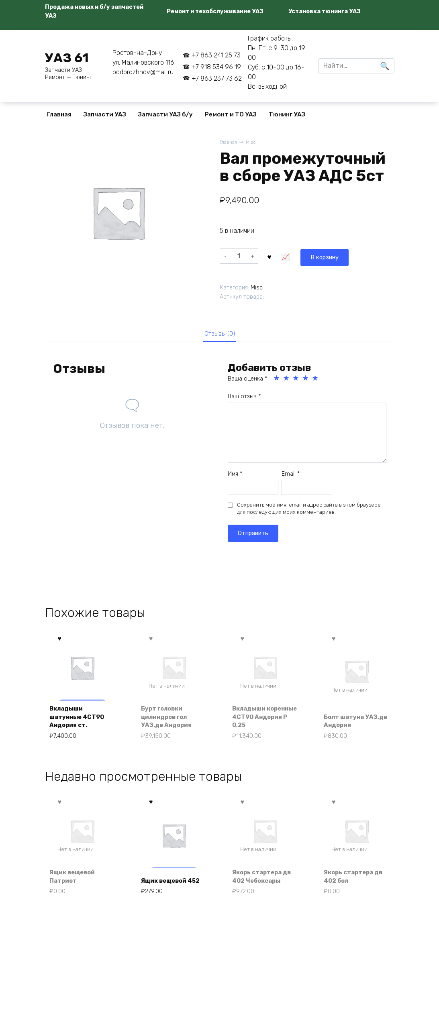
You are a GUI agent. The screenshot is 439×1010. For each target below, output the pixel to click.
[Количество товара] (239, 255)
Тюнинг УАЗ (287, 114)
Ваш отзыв (244, 398)
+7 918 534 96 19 (216, 67)
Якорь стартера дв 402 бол (356, 882)
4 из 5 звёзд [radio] (306, 380)
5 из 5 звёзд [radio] (316, 380)
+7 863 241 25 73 (216, 55)
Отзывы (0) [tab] (219, 334)
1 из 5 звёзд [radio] (277, 380)
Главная (59, 114)
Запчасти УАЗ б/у (165, 114)
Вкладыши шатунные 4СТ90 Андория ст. (80, 719)
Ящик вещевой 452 (167, 882)
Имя (235, 475)
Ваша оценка (247, 380)
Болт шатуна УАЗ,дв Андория (351, 723)
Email (291, 475)
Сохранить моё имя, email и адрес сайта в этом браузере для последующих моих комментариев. (309, 510)
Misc (253, 143)
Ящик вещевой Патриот (76, 882)
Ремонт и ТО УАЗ (231, 114)
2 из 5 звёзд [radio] (287, 380)
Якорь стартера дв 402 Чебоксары (265, 882)
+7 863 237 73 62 (217, 78)
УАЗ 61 (67, 57)
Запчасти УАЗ (105, 114)
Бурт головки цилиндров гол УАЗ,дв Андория (169, 719)
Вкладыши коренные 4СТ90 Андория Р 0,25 (262, 719)
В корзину (288, 255)
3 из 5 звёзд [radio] (296, 380)
